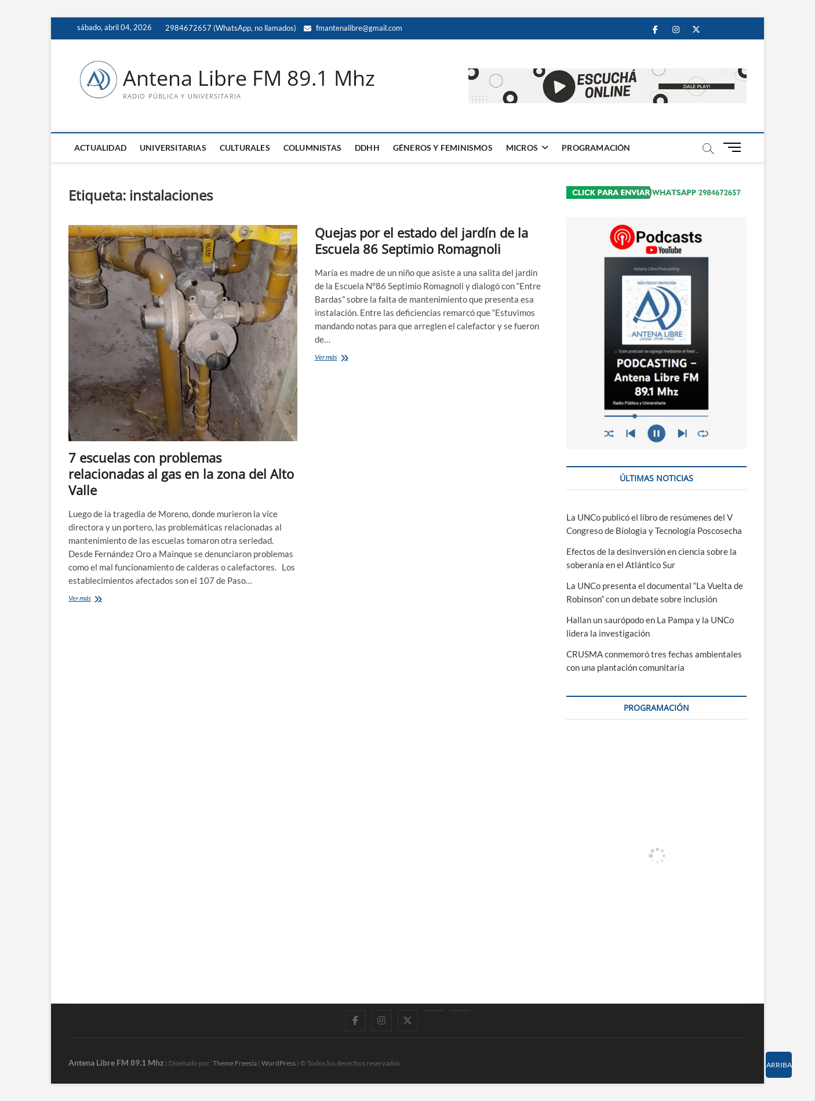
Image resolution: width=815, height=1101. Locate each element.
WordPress (278, 1063)
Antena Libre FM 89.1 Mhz (249, 78)
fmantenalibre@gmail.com (353, 27)
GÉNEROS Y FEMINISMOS (443, 147)
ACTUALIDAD (100, 147)
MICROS (522, 147)
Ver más (97, 599)
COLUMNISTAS (312, 147)
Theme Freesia (235, 1063)
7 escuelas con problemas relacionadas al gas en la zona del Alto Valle (181, 474)
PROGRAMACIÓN (596, 147)
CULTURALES (245, 147)
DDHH (367, 147)
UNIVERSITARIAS (173, 147)
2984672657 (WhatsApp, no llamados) (229, 27)
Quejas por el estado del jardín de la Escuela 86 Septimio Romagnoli (421, 240)
